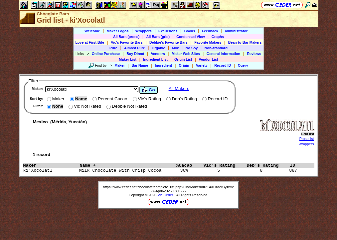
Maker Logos (118, 31)
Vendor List (208, 59)
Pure (113, 48)
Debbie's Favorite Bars (168, 42)
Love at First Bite (90, 42)
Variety (202, 65)
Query (243, 65)
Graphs (218, 37)
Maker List (127, 59)
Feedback (210, 31)
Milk (175, 48)
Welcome (92, 31)
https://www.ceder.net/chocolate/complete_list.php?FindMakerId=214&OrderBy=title (168, 187)
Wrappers (143, 31)
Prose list (306, 139)
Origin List (183, 59)
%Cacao (188, 165)
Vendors (158, 54)
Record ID (222, 65)
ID (295, 165)
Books (189, 31)
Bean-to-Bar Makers (245, 42)
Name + (126, 165)
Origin (184, 65)
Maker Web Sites (186, 54)
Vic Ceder (165, 195)
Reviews (254, 54)
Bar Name (139, 65)
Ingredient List (155, 59)
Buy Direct (135, 54)
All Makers (179, 88)
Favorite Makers (207, 42)
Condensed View (190, 37)
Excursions (167, 31)
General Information (223, 54)
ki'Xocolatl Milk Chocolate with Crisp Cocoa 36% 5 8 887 (161, 170)
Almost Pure (134, 48)
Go (148, 90)
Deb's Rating (266, 165)
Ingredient (163, 65)
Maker (119, 65)
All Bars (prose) (126, 37)
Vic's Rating (223, 165)
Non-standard (216, 48)
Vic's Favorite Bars (126, 42)
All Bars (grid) (158, 37)
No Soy (192, 48)
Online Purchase (106, 54)
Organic (158, 48)
